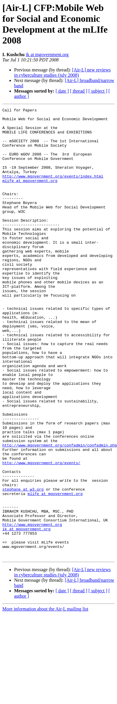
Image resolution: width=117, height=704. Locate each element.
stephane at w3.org (23, 565)
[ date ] (62, 90)
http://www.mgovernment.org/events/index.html (52, 190)
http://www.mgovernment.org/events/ (41, 534)
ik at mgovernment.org (47, 54)
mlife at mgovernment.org (29, 195)
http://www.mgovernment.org (32, 608)
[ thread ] (78, 90)
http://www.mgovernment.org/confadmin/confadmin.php (59, 513)
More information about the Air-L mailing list (45, 698)
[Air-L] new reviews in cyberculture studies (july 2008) (62, 72)
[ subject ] (97, 90)
